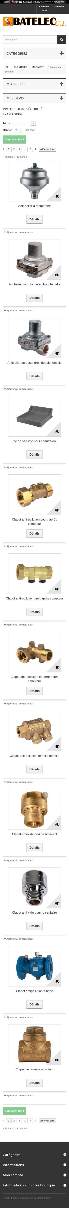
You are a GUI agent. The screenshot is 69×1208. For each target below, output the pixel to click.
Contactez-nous (44, 8)
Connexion (59, 7)
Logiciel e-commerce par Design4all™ (31, 1198)
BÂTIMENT (38, 67)
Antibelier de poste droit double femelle (35, 362)
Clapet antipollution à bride (34, 991)
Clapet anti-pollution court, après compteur (34, 522)
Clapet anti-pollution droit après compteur (34, 598)
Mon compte (13, 1175)
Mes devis (15, 98)
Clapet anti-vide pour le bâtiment (34, 834)
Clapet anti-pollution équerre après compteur (34, 679)
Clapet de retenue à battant (34, 1069)
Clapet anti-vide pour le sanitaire (34, 912)
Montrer (7, 130)
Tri (4, 123)
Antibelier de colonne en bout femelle (34, 284)
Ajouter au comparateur (19, 232)
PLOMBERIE (20, 67)
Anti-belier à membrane (34, 206)
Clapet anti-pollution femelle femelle (34, 756)
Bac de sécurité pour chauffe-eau (34, 441)
